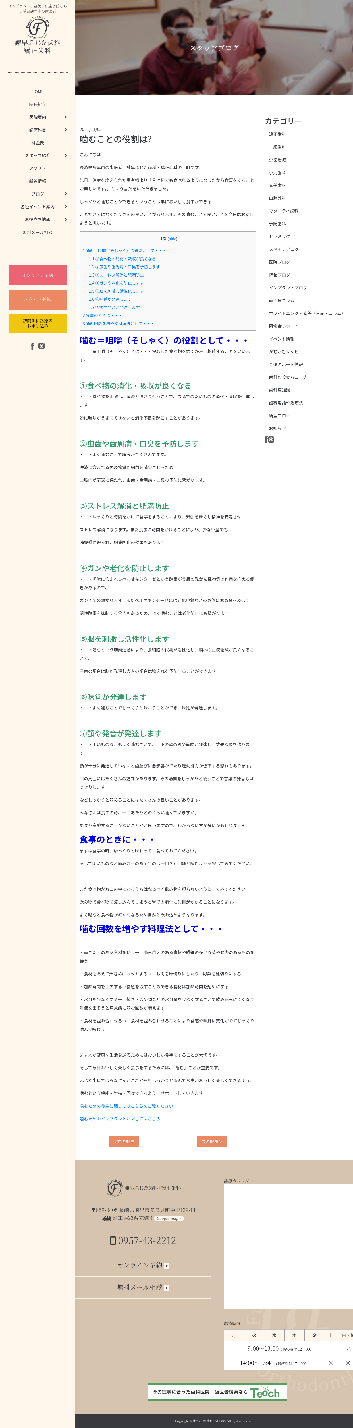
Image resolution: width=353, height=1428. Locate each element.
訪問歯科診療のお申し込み (38, 323)
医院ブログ (279, 262)
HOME (38, 91)
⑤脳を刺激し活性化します (116, 291)
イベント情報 (281, 339)
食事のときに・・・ (102, 315)
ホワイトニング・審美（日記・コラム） (307, 313)
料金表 (37, 143)
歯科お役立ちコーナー (290, 377)
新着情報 (37, 181)
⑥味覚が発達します (110, 299)
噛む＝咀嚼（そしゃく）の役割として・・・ (125, 250)
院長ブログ (279, 275)
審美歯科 (277, 185)
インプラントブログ (288, 287)
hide (172, 238)
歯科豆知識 (279, 390)
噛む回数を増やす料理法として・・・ (119, 323)
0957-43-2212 (143, 1240)
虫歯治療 (277, 160)
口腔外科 (277, 198)
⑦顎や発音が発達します (114, 307)
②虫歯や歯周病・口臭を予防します (124, 266)
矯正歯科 (277, 134)
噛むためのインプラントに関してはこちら (120, 1119)
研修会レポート (284, 326)
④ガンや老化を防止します (116, 283)
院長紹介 (37, 104)
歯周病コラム (281, 300)
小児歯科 (277, 172)
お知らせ (277, 428)
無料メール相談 (38, 232)
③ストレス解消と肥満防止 (116, 275)
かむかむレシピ (284, 351)
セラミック (279, 236)
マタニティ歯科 (283, 211)
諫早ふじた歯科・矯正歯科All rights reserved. (223, 1421)
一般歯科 (277, 147)
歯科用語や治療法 (286, 403)
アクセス (37, 168)
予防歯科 (277, 224)
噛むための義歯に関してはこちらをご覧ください (126, 1106)
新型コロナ (279, 415)
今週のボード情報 (286, 364)
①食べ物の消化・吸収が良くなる (122, 258)
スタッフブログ (284, 249)
